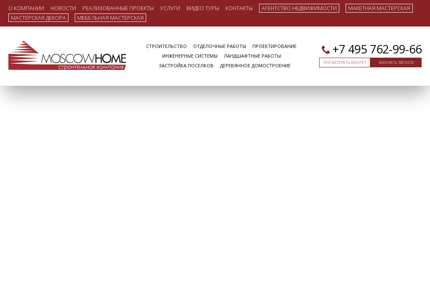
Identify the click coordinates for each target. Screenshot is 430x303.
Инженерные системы (190, 56)
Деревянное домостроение (255, 65)
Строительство (166, 46)
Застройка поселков (186, 65)
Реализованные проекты (118, 7)
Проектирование (274, 46)
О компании (26, 7)
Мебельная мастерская (110, 17)
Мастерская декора (38, 17)
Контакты (239, 7)
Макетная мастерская (379, 8)
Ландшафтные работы (252, 56)
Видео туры (202, 7)
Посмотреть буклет (344, 62)
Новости (63, 7)
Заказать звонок (396, 62)
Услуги (170, 7)
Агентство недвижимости (299, 8)
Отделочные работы (219, 46)
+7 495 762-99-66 (377, 49)
